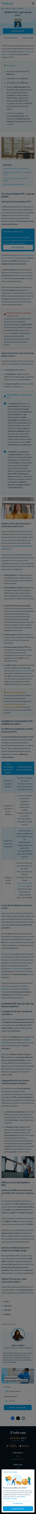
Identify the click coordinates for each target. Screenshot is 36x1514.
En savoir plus (18, 1503)
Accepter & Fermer (18, 1509)
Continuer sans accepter (10, 1472)
